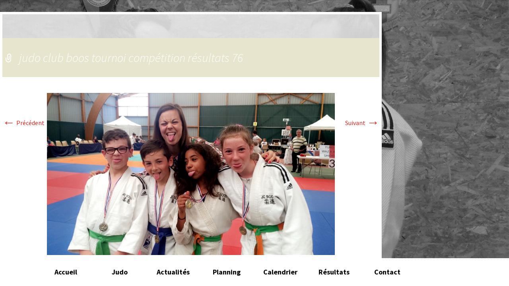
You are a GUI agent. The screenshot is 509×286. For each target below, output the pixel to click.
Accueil (65, 271)
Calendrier (280, 271)
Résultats (334, 271)
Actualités (173, 271)
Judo (120, 271)
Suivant (362, 123)
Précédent (23, 123)
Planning (227, 271)
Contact (387, 271)
